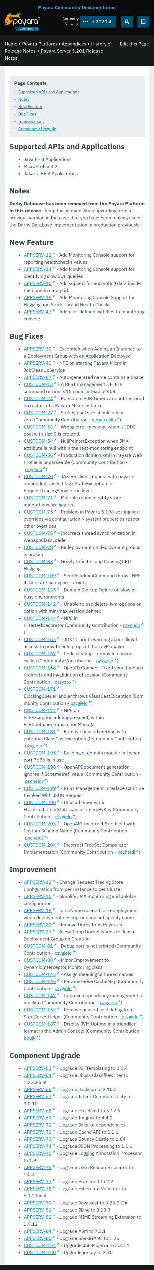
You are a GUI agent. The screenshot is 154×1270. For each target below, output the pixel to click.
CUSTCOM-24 (38, 398)
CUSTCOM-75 (38, 512)
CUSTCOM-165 (40, 639)
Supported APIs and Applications (48, 91)
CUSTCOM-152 (40, 1010)
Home (11, 44)
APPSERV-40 (38, 363)
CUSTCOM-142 (40, 604)
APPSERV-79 (38, 1203)
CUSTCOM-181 (40, 731)
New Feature (30, 106)
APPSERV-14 (38, 269)
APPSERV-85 (38, 1238)
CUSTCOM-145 (40, 974)
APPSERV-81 (38, 1210)
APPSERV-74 (38, 1146)
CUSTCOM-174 (40, 710)
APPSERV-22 (38, 924)
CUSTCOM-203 (40, 823)
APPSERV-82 (38, 1217)
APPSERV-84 (38, 1231)
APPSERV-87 (38, 377)
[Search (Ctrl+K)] (127, 21)
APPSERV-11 (38, 255)
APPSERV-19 (38, 297)
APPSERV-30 (38, 349)
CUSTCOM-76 (38, 533)
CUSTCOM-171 (40, 689)
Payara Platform (39, 44)
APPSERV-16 (38, 283)
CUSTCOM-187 (40, 1024)
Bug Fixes (27, 114)
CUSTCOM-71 (38, 497)
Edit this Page (134, 44)
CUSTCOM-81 (38, 946)
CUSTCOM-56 (38, 455)
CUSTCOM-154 (40, 1245)
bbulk (29, 1038)
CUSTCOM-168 (40, 668)
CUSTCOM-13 (38, 384)
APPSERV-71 (38, 1125)
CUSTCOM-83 (38, 561)
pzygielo (33, 469)
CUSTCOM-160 (40, 1252)
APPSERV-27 (38, 932)
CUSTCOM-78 (38, 547)
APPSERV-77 (38, 1181)
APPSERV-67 (38, 1096)
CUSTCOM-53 (38, 427)
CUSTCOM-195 (40, 753)
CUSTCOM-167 (40, 653)
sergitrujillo (104, 420)
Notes (24, 99)
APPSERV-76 (38, 1167)
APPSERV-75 (38, 1153)
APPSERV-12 (38, 882)
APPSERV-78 (38, 1188)
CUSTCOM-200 (40, 802)
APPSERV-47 (38, 311)
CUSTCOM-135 (40, 590)
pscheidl (34, 781)
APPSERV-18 (38, 910)
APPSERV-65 (38, 1089)
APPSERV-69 (38, 1118)
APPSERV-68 (38, 1111)
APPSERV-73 (38, 1139)
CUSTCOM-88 (38, 960)
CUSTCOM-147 (40, 995)
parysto (63, 682)
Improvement (31, 121)
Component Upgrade (37, 128)
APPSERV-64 (38, 1075)
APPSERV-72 (38, 1132)
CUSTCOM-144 (40, 618)
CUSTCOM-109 (40, 575)
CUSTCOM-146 (40, 981)
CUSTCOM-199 (40, 788)
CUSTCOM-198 (40, 767)
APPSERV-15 (38, 896)
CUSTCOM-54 (38, 441)
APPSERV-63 (38, 1068)
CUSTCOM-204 (40, 845)
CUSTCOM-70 (38, 476)
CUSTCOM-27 (38, 412)
